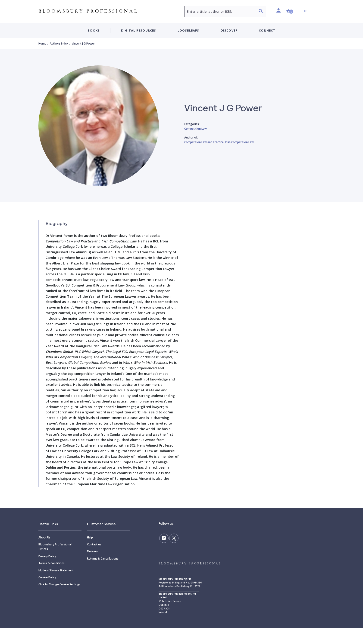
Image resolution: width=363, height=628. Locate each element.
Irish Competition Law (239, 142)
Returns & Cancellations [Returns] (102, 558)
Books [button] (94, 30)
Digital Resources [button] (138, 30)
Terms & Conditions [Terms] (51, 563)
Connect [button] (267, 30)
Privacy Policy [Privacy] (47, 556)
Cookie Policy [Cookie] (47, 577)
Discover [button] (229, 30)
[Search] (260, 12)
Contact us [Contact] (94, 544)
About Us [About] (44, 537)
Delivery (92, 551)
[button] (290, 11)
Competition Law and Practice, (204, 142)
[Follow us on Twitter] (173, 538)
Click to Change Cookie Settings (59, 584)
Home (42, 43)
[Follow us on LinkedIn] (164, 538)
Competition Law (195, 129)
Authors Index (59, 43)
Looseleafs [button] (188, 30)
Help (90, 537)
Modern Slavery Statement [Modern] (56, 570)
